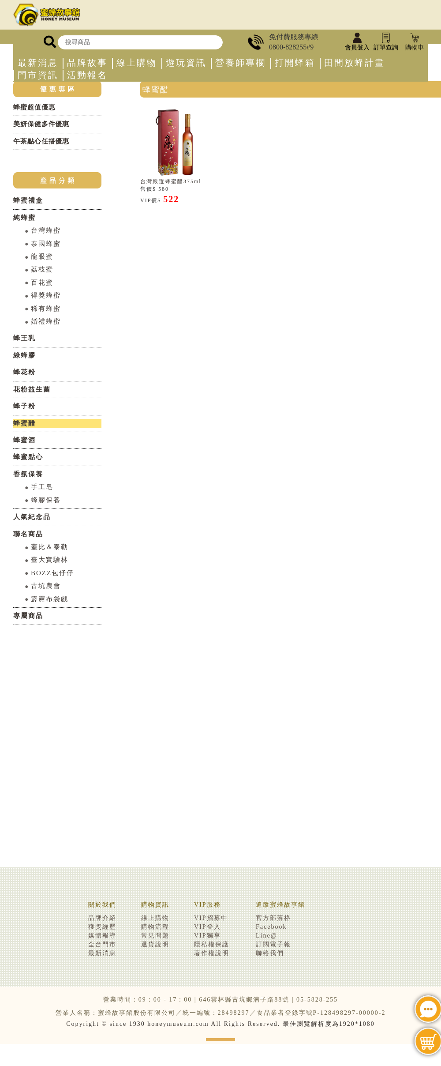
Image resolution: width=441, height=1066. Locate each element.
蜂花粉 (24, 372)
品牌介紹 (102, 918)
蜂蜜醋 (24, 423)
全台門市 (102, 944)
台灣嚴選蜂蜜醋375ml (171, 181)
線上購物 (136, 63)
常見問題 (155, 935)
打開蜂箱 (295, 63)
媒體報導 (102, 935)
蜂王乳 (24, 338)
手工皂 (42, 486)
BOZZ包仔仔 (52, 572)
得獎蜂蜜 (46, 295)
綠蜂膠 (24, 355)
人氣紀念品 (32, 516)
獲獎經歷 (102, 926)
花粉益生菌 (32, 389)
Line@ (266, 935)
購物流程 (155, 926)
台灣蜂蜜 (46, 230)
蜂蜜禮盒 (28, 200)
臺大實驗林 (49, 559)
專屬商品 (28, 615)
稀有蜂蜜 (46, 308)
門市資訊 (38, 75)
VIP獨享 (207, 935)
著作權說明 (211, 953)
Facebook (271, 926)
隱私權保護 (211, 944)
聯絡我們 (270, 953)
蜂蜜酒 (24, 440)
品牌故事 (87, 63)
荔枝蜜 (42, 269)
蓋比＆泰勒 (49, 546)
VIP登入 (207, 926)
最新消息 (38, 63)
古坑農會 (46, 585)
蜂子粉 (24, 406)
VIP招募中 (211, 918)
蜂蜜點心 (28, 456)
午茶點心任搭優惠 (41, 141)
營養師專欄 (240, 63)
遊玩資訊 (186, 63)
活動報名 (87, 75)
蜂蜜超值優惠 (34, 107)
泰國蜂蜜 (46, 243)
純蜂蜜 (24, 217)
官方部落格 (273, 918)
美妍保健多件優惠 (41, 124)
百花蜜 (42, 282)
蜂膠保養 (46, 500)
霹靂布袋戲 (49, 599)
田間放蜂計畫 (354, 63)
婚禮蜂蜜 (46, 321)
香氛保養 (28, 474)
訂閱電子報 (273, 944)
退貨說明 (155, 944)
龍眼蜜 (42, 256)
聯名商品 (28, 534)
